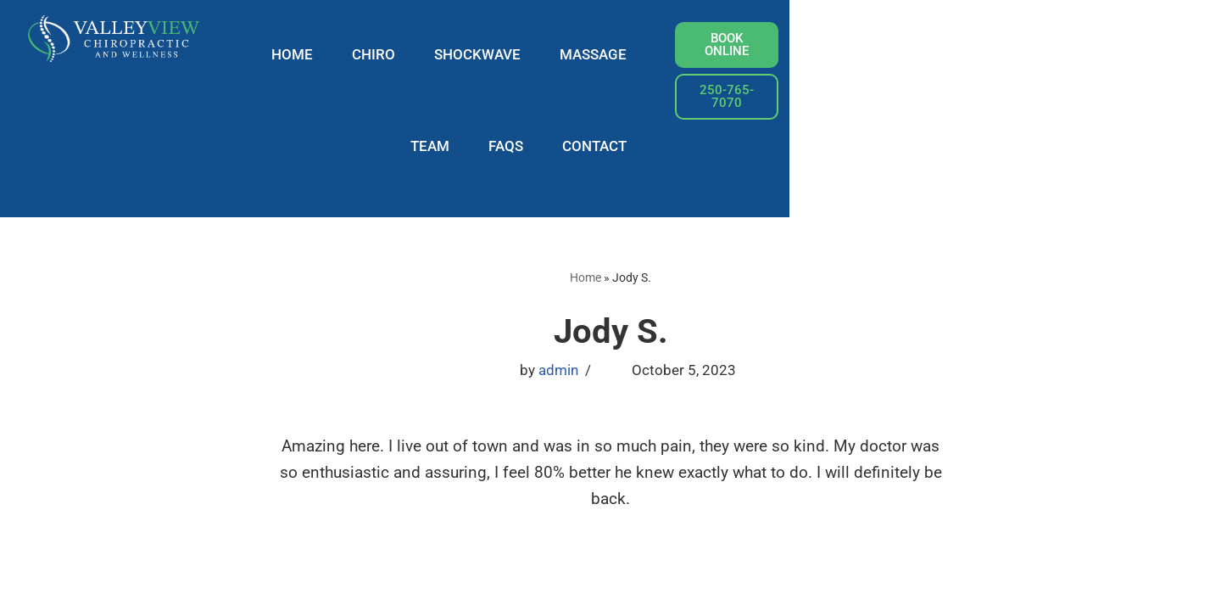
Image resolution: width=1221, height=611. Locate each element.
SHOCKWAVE (586, 54)
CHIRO (482, 54)
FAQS (869, 54)
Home (585, 186)
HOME (400, 54)
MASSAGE (701, 54)
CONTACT (958, 54)
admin (558, 280)
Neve (142, 589)
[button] (1122, 77)
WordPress (275, 589)
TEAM (793, 54)
